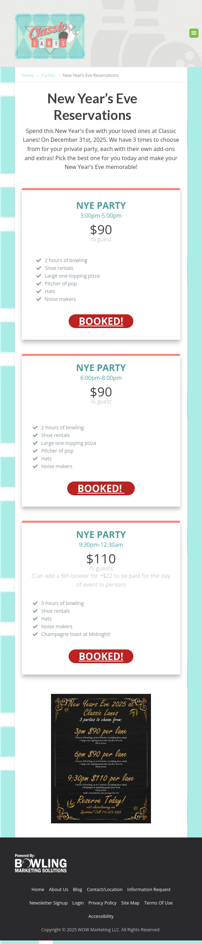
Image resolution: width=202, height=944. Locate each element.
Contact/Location (105, 889)
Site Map (130, 903)
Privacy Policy (102, 903)
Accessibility (100, 916)
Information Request (149, 889)
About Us (58, 889)
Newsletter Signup (48, 903)
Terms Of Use (158, 903)
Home (38, 889)
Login (78, 903)
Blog (77, 889)
